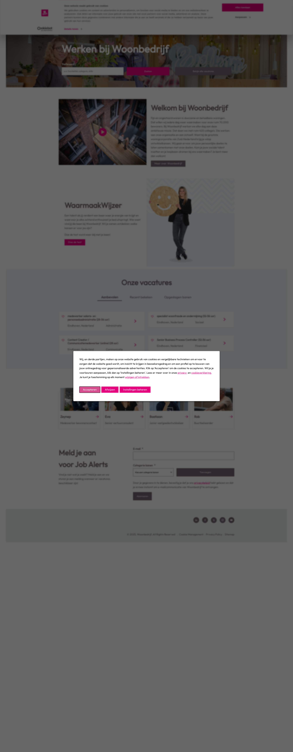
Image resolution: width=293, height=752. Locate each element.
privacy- (182, 372)
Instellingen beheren (135, 389)
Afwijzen (110, 389)
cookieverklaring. (201, 372)
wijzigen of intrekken (137, 377)
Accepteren (90, 389)
